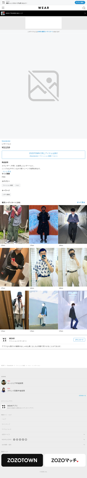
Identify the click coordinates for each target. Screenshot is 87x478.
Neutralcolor (6, 141)
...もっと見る (6, 171)
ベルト (17, 185)
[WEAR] (43, 8)
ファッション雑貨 (8, 185)
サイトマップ (6, 424)
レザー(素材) (6, 194)
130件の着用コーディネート (45, 31)
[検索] (84, 8)
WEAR (3, 365)
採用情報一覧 (82, 395)
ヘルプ (4, 419)
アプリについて (6, 429)
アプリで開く (80, 2)
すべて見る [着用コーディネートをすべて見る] (81, 202)
